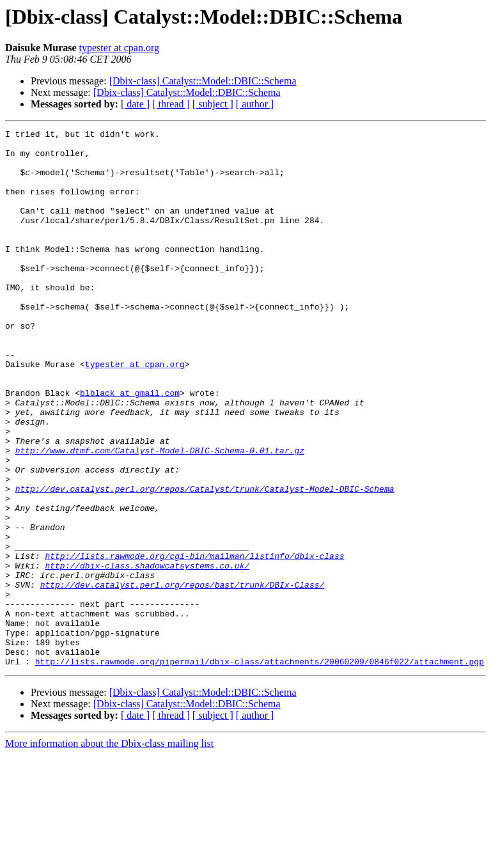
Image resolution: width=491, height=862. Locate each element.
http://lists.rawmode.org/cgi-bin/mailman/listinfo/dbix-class (194, 642)
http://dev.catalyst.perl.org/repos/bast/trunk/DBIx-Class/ (182, 676)
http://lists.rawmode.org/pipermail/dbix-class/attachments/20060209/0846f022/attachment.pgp (259, 768)
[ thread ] (171, 103)
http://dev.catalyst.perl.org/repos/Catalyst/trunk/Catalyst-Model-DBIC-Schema (204, 561)
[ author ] (255, 103)
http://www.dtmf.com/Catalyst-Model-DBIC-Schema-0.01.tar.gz (159, 515)
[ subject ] (212, 103)
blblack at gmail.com (130, 446)
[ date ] (135, 103)
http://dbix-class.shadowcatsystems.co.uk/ (147, 653)
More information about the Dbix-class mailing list (109, 850)
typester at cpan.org (119, 47)
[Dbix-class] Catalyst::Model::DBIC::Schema (203, 80)
